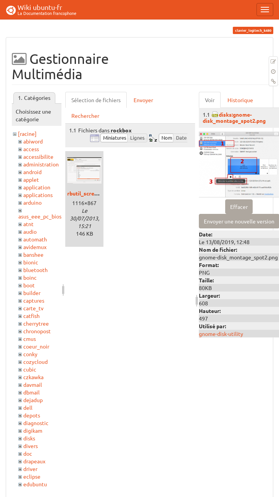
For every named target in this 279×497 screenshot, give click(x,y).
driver (30, 468)
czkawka (33, 376)
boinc (30, 277)
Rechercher (85, 115)
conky (30, 353)
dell (27, 407)
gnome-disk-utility (221, 333)
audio (30, 231)
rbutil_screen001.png (93, 193)
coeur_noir (36, 346)
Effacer (239, 206)
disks (29, 438)
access (31, 148)
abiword (33, 141)
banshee (33, 254)
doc (27, 453)
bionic (30, 262)
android (32, 171)
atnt (28, 223)
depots (31, 415)
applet (31, 179)
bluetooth (35, 269)
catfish (31, 315)
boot (29, 285)
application (36, 187)
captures (33, 300)
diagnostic (35, 422)
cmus (29, 338)
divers (30, 445)
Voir (209, 99)
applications (38, 194)
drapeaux (34, 461)
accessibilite (38, 156)
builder (31, 292)
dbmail (31, 392)
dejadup (33, 399)
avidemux (35, 246)
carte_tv (33, 308)
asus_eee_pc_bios (39, 216)
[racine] (27, 133)
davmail (32, 384)
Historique (240, 99)
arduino (32, 202)
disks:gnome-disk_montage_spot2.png (234, 117)
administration (41, 164)
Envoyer (143, 99)
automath (35, 239)
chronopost (37, 331)
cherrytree (36, 323)
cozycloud (35, 361)
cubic (29, 369)
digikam (32, 430)
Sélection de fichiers (96, 99)
